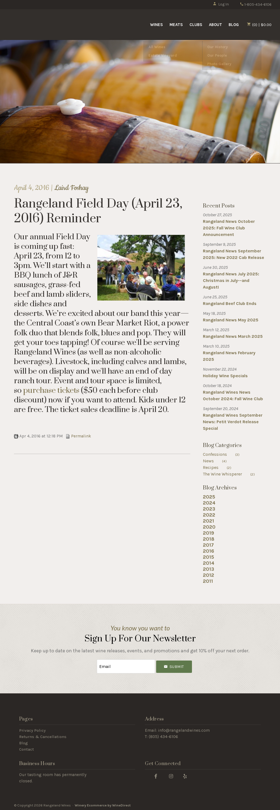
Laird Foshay (71, 188)
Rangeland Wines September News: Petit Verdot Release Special (232, 422)
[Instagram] (170, 774)
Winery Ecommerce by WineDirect (103, 804)
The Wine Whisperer (232, 474)
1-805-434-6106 (256, 4)
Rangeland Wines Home (53, 24)
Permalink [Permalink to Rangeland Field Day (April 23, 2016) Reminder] (78, 436)
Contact (26, 747)
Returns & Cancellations (42, 735)
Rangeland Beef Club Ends (229, 303)
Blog (234, 24)
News (218, 460)
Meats (176, 24)
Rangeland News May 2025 (230, 319)
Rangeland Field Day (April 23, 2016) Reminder (98, 211)
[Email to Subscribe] (126, 665)
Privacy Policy (32, 729)
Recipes (220, 467)
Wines (156, 24)
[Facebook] (155, 774)
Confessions (224, 454)
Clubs (195, 24)
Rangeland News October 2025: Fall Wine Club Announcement (229, 228)
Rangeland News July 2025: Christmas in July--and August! (231, 280)
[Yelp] (185, 774)
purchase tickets (51, 390)
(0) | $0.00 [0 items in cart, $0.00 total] (259, 24)
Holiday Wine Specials (225, 375)
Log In (221, 4)
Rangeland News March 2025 (233, 336)
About (215, 24)
